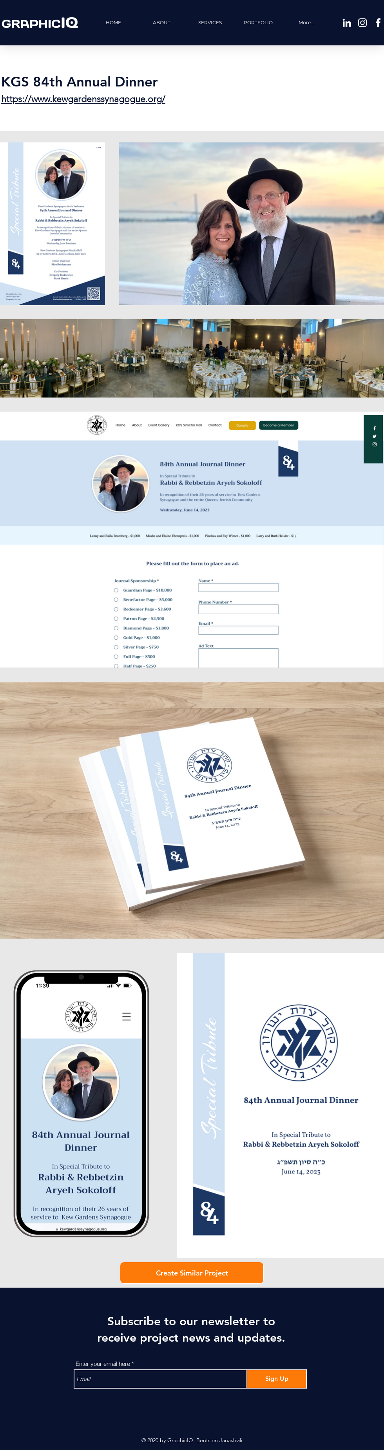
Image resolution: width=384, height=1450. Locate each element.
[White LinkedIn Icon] (347, 23)
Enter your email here (103, 1364)
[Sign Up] (276, 1379)
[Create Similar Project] (192, 1273)
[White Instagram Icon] (362, 23)
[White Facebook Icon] (378, 23)
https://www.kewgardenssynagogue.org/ (83, 99)
